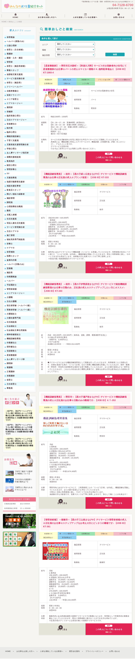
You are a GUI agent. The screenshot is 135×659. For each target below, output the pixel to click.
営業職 (10, 269)
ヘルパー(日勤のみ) (15, 265)
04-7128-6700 (121, 5)
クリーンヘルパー (15, 88)
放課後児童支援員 (15, 75)
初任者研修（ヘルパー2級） (19, 306)
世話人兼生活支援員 (16, 224)
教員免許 (11, 162)
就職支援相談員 (14, 158)
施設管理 (11, 199)
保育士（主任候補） (16, 50)
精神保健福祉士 (14, 335)
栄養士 (10, 244)
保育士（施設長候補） (17, 67)
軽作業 (10, 129)
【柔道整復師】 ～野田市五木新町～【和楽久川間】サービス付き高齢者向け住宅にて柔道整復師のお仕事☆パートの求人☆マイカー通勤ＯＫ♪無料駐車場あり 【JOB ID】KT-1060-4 (85, 70)
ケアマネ (11, 249)
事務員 (10, 389)
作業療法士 (12, 343)
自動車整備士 (13, 92)
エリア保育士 (13, 100)
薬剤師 (10, 108)
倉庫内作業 (12, 261)
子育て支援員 (13, 141)
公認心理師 (12, 46)
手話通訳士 (12, 286)
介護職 (10, 298)
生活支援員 (12, 220)
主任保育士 (12, 385)
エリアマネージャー (16, 294)
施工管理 (11, 236)
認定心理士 (12, 166)
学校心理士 (12, 150)
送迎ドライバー (14, 96)
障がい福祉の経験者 (16, 195)
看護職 (10, 368)
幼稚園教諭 (12, 277)
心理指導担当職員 (15, 207)
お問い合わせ (114, 652)
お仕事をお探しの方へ (25, 652)
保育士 (10, 381)
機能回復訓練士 (14, 137)
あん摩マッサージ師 (16, 360)
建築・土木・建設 (15, 59)
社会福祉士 (12, 327)
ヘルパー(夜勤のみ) (15, 42)
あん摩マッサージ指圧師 (18, 154)
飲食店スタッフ (14, 191)
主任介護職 (12, 302)
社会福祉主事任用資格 (17, 331)
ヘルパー (11, 282)
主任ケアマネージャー (17, 121)
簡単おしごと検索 (15, 22)
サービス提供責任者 (16, 79)
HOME (4, 22)
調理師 (10, 364)
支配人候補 (12, 216)
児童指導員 (12, 178)
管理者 (10, 63)
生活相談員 (12, 323)
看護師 (10, 54)
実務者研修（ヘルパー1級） (19, 310)
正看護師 (11, 372)
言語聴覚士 (12, 352)
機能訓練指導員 (14, 339)
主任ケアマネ (13, 232)
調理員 (10, 203)
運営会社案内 (74, 652)
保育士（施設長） (15, 83)
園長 (9, 211)
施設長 (10, 273)
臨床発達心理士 (14, 116)
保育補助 (11, 253)
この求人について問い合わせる (109, 157)
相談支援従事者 (14, 187)
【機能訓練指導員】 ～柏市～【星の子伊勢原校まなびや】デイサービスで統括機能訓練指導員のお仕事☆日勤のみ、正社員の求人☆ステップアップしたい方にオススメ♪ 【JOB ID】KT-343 (85, 288)
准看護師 (11, 376)
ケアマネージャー (15, 104)
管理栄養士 (12, 170)
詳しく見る (63, 158)
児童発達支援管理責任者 (18, 145)
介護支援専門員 (14, 319)
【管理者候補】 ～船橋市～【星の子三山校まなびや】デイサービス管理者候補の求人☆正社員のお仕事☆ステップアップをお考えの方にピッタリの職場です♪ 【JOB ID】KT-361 (85, 524)
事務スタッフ (13, 71)
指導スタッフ (13, 257)
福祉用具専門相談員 (16, 240)
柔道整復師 (12, 356)
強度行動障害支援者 (16, 182)
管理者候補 (12, 290)
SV (8, 174)
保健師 (10, 112)
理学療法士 (12, 348)
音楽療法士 (12, 125)
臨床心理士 (12, 133)
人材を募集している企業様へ (51, 652)
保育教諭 (11, 38)
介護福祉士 (12, 315)
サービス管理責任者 (16, 228)
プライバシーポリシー (94, 652)
